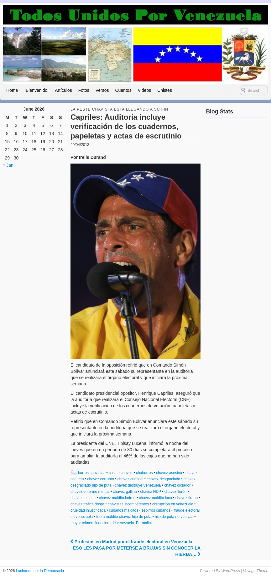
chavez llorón (175, 491)
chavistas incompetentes (128, 504)
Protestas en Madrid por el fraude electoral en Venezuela (131, 541)
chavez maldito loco (155, 498)
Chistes (164, 90)
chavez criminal (130, 479)
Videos (144, 90)
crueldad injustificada (88, 510)
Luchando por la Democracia (39, 571)
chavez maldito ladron (117, 498)
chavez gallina (125, 491)
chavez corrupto (100, 479)
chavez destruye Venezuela (138, 485)
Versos (102, 90)
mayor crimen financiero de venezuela (102, 523)
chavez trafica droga (87, 504)
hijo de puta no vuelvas (174, 516)
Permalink (144, 523)
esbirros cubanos (156, 510)
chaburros (144, 473)
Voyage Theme (255, 571)
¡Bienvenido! (36, 90)
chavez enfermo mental (90, 491)
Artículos (63, 90)
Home (12, 90)
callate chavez (121, 473)
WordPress (230, 571)
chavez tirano (186, 498)
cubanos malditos (123, 510)
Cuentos (123, 90)
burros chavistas (91, 473)
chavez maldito (83, 498)
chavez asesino (169, 473)
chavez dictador (177, 485)
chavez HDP (150, 491)
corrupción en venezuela (172, 504)
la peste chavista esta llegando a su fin (119, 109)
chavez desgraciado (163, 479)
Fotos (83, 90)
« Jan (8, 165)
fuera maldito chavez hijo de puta (123, 516)
